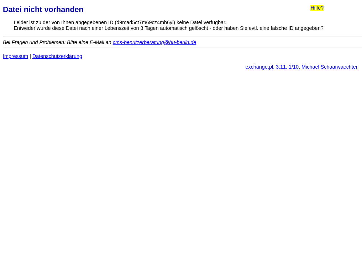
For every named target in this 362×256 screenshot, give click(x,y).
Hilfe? (317, 8)
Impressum (15, 56)
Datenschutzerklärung (57, 56)
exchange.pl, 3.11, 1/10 (272, 67)
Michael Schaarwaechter (329, 67)
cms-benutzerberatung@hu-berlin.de (154, 42)
